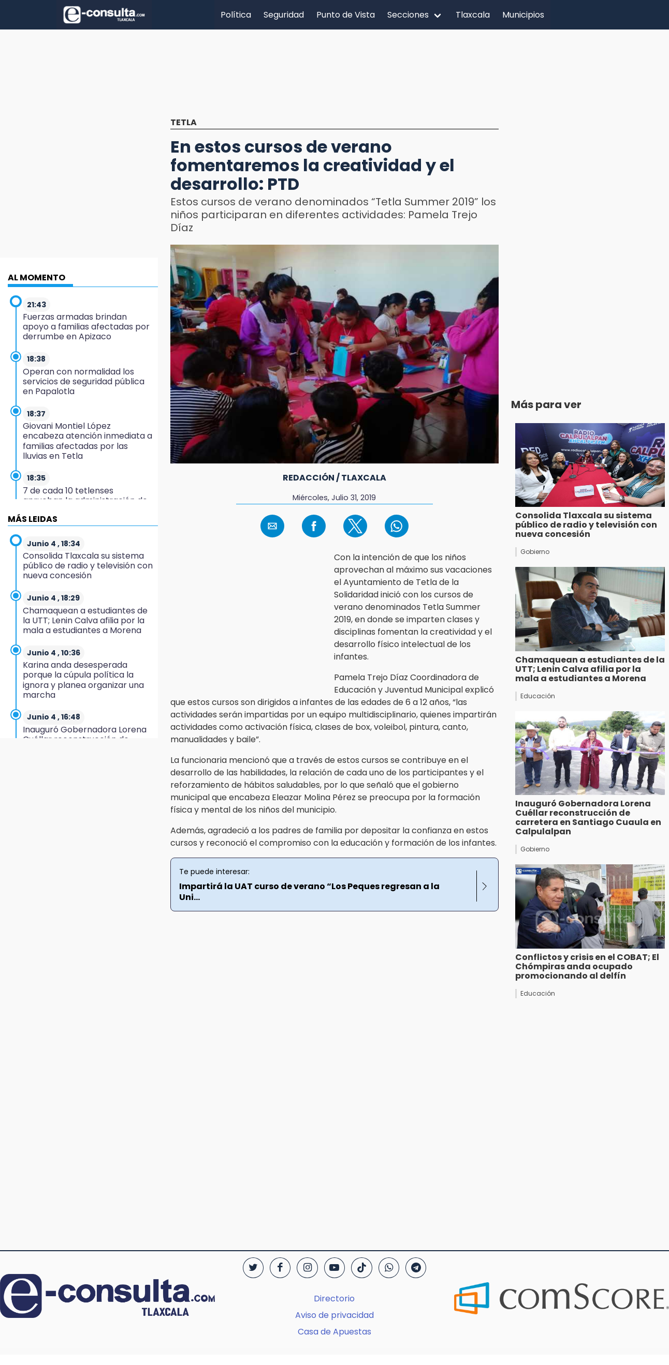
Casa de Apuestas (334, 1332)
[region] (334, 81)
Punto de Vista (345, 15)
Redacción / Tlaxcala (334, 478)
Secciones (408, 15)
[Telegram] (415, 1267)
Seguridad (284, 15)
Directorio (334, 1298)
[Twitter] (253, 1267)
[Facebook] (280, 1267)
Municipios (523, 15)
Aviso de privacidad (334, 1315)
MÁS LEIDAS (32, 519)
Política (236, 15)
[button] (272, 526)
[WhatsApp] (389, 1267)
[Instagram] (307, 1267)
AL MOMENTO (36, 277)
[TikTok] (361, 1267)
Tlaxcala (473, 15)
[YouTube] (334, 1267)
